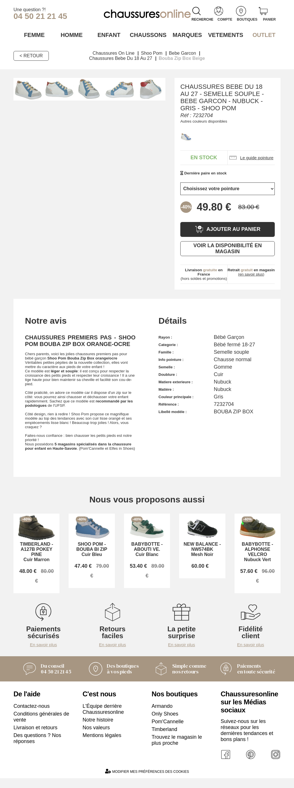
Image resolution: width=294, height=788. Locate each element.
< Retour (31, 55)
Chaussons (147, 35)
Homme (70, 35)
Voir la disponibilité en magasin (227, 248)
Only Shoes (165, 722)
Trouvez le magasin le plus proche (177, 748)
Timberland (164, 737)
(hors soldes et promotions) (204, 273)
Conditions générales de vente (41, 725)
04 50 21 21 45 (40, 16)
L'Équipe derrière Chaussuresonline (103, 717)
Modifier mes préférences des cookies (147, 781)
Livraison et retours (35, 735)
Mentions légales (102, 743)
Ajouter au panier (227, 228)
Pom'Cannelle (168, 729)
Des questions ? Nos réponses (37, 746)
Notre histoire (98, 728)
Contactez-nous (31, 714)
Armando (162, 714)
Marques (185, 35)
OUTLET (261, 35)
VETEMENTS (223, 35)
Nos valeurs (96, 735)
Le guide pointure (251, 157)
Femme (32, 35)
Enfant (109, 35)
